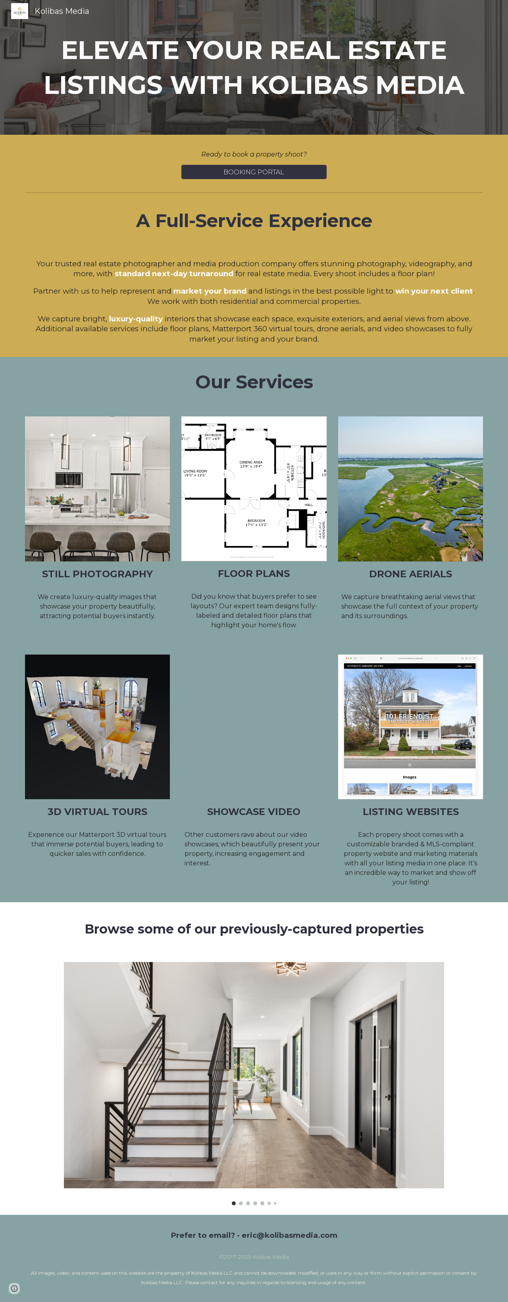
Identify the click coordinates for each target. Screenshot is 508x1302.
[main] (254, 67)
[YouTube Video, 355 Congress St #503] (253, 727)
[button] (14, 1288)
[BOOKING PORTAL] (254, 172)
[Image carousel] (254, 1083)
